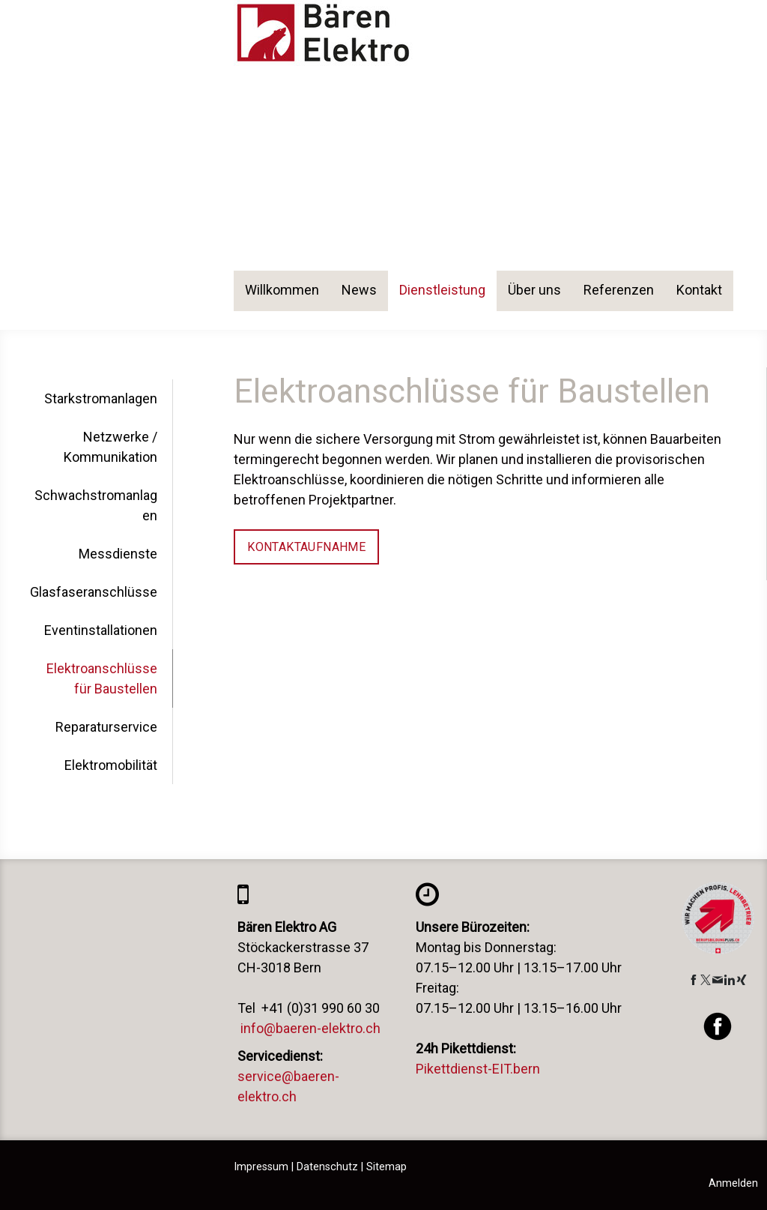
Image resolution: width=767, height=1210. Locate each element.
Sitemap (386, 1167)
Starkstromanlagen (100, 398)
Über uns (534, 290)
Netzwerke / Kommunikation (110, 447)
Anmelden (733, 1183)
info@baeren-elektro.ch (310, 1028)
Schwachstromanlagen (95, 505)
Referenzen (618, 290)
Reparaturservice (106, 727)
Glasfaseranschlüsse (93, 592)
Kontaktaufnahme (306, 547)
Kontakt (699, 290)
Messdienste (118, 554)
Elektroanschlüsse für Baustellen (101, 678)
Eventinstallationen (100, 630)
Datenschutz (327, 1167)
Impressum (261, 1167)
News (359, 290)
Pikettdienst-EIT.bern (478, 1069)
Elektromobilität (110, 765)
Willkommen (282, 290)
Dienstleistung (442, 290)
